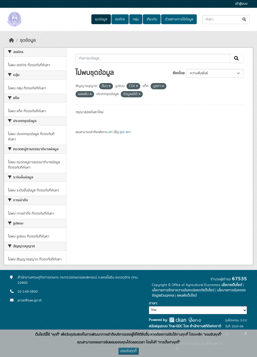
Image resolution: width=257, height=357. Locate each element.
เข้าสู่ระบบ (241, 4)
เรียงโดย (178, 73)
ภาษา (153, 303)
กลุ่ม (136, 19)
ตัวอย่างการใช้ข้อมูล (179, 19)
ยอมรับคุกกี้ (128, 350)
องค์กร (120, 19)
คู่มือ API (124, 132)
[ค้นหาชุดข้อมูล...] (226, 19)
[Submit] (244, 19)
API (110, 132)
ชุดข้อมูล (101, 19)
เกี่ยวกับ (152, 19)
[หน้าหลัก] (11, 40)
